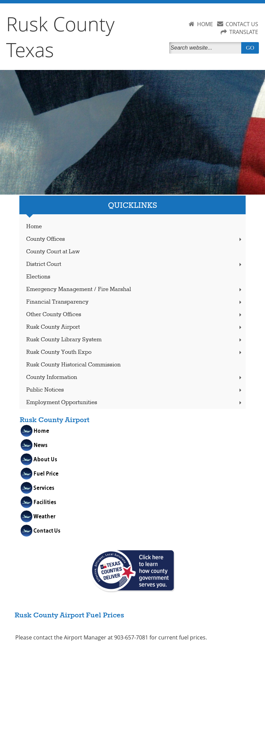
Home (34, 226)
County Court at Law (53, 251)
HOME (205, 24)
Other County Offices (134, 314)
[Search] (206, 48)
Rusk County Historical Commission (73, 364)
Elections (38, 276)
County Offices (134, 239)
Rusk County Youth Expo (134, 352)
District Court (134, 264)
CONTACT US (242, 24)
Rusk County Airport (134, 327)
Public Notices (134, 390)
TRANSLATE (243, 32)
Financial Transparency (134, 302)
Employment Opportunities (134, 402)
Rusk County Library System (134, 339)
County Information (134, 377)
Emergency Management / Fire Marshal (134, 289)
